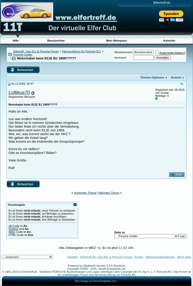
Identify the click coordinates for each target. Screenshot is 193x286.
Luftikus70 (19, 92)
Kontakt (73, 256)
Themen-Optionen (152, 77)
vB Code (14, 225)
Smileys (13, 228)
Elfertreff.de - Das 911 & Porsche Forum (106, 256)
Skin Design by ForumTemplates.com (95, 281)
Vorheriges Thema (85, 192)
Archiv (139, 256)
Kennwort (120, 57)
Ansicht (176, 77)
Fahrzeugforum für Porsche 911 (81, 51)
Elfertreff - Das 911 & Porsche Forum (36, 51)
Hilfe (16, 40)
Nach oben (184, 256)
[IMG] (12, 231)
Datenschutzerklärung (160, 256)
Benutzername (124, 52)
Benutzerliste (56, 40)
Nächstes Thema (109, 192)
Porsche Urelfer (22, 54)
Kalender (169, 40)
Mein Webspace (116, 40)
